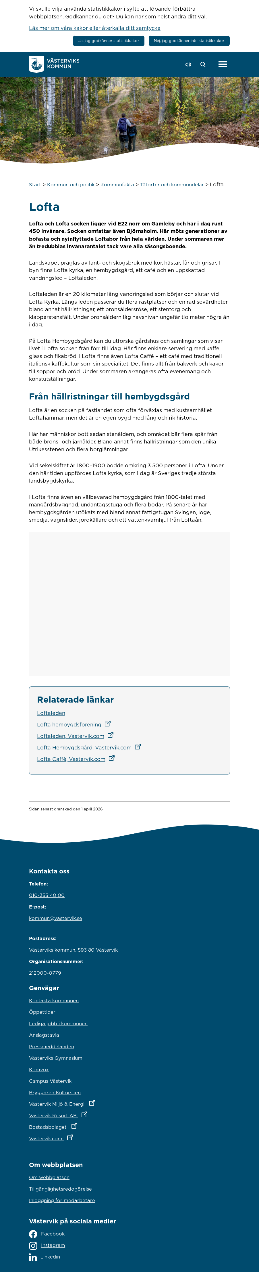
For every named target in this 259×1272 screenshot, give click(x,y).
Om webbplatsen (49, 1177)
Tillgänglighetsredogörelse (60, 1189)
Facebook (47, 1234)
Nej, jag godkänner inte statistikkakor (189, 40)
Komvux (39, 1069)
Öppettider (42, 1012)
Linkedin (44, 1257)
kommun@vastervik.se (55, 918)
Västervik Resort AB (83, 1114)
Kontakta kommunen (54, 1000)
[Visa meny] (222, 64)
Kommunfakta (117, 185)
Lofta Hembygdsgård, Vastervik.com (90, 747)
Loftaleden (51, 713)
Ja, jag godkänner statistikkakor (108, 40)
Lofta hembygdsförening (75, 724)
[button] (205, 64)
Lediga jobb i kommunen (58, 1023)
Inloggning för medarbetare (62, 1200)
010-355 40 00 (47, 895)
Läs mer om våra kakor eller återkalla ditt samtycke (95, 28)
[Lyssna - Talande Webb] (189, 64)
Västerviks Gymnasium (55, 1058)
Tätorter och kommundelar (172, 185)
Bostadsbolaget (78, 1125)
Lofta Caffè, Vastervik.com (77, 759)
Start (35, 185)
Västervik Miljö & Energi (87, 1102)
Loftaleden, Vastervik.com (77, 736)
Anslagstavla (44, 1035)
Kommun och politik (70, 185)
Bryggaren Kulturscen (55, 1092)
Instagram (47, 1246)
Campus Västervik (50, 1081)
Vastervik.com (76, 1137)
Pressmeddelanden (51, 1046)
